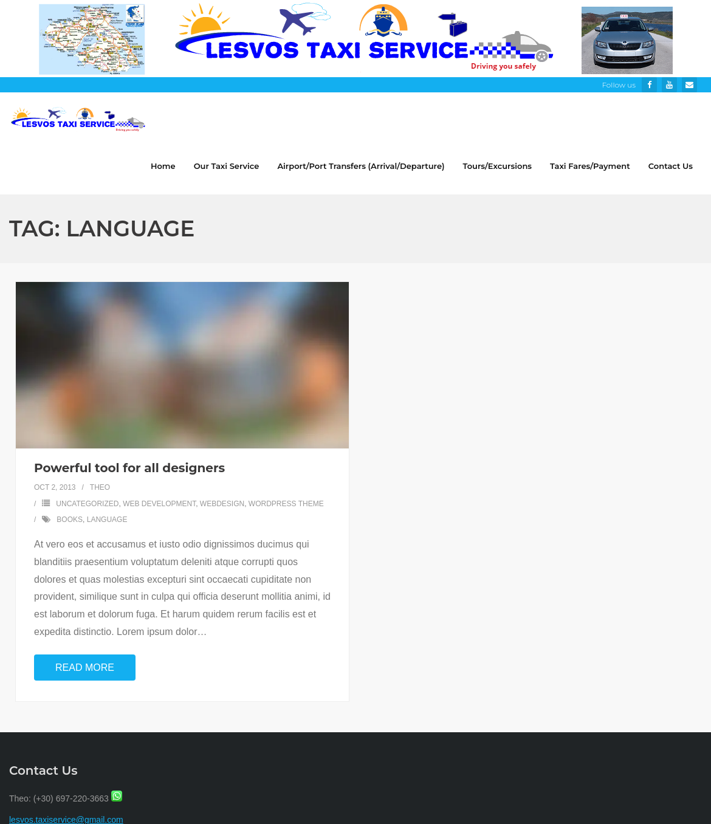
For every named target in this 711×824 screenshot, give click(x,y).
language (107, 519)
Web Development (159, 504)
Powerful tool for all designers (129, 468)
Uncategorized (87, 504)
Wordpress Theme (286, 504)
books (70, 519)
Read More (84, 667)
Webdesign (222, 504)
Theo (100, 487)
